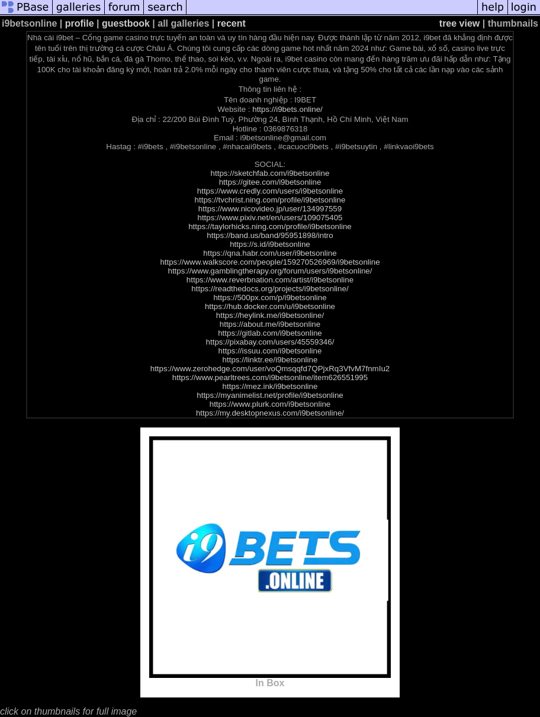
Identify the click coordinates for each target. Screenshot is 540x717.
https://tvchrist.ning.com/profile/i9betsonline (270, 199)
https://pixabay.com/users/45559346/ (270, 341)
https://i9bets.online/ (287, 109)
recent (231, 23)
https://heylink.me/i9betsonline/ (270, 315)
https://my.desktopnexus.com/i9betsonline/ (270, 413)
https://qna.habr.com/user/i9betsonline (269, 253)
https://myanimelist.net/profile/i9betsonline (270, 395)
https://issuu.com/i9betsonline (270, 350)
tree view (459, 23)
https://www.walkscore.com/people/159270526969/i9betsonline (270, 262)
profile (79, 23)
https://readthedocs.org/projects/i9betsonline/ (269, 288)
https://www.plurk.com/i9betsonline (270, 404)
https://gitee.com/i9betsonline (270, 182)
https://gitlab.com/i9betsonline (270, 333)
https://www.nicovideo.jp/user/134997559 (270, 208)
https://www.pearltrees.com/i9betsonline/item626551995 (270, 377)
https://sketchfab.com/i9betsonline (270, 173)
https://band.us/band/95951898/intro (270, 235)
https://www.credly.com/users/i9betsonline (270, 191)
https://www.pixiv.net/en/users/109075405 (269, 217)
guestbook (126, 23)
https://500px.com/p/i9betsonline (269, 297)
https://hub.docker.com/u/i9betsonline (270, 306)
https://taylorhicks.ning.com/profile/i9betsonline (270, 226)
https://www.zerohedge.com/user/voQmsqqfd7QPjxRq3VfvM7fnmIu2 (270, 368)
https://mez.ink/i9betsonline (270, 386)
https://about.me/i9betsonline (270, 324)
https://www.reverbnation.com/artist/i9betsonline (270, 279)
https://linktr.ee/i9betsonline (270, 359)
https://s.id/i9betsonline (270, 244)
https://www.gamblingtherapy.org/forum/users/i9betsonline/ (270, 270)
